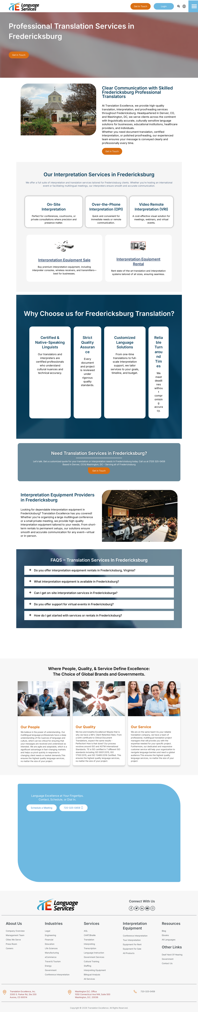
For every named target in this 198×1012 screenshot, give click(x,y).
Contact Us (167, 963)
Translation (89, 939)
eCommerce (50, 957)
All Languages (168, 939)
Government (51, 970)
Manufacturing (52, 952)
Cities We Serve (13, 939)
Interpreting (89, 944)
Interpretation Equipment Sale (64, 260)
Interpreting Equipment (95, 970)
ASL (86, 931)
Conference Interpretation (57, 974)
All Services (89, 979)
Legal (47, 931)
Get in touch (140, 6)
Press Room (11, 944)
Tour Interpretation (132, 940)
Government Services (94, 957)
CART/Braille (90, 935)
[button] (178, 6)
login (164, 6)
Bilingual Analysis (92, 974)
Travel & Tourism (53, 961)
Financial (49, 939)
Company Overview (15, 931)
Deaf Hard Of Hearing (172, 954)
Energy (48, 966)
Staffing (87, 966)
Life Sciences (51, 948)
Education (49, 944)
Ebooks (165, 935)
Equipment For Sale (132, 949)
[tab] (99, 570)
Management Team (15, 935)
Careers (9, 948)
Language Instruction (94, 952)
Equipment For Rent (132, 944)
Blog (164, 931)
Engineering (50, 935)
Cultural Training (91, 961)
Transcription (90, 948)
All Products (128, 953)
